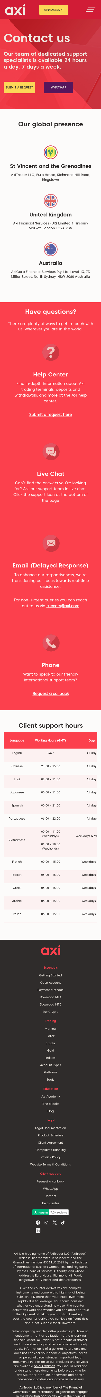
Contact (50, 1196)
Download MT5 (50, 1004)
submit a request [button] (19, 87)
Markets (50, 1028)
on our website (44, 1366)
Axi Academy (50, 1096)
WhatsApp (50, 1188)
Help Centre (50, 1203)
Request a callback (51, 693)
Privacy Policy (50, 1157)
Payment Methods (50, 990)
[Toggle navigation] (90, 10)
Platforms (50, 1072)
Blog (50, 1111)
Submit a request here (50, 414)
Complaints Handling (51, 1150)
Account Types (50, 1065)
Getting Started (50, 975)
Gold (50, 1050)
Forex (51, 1036)
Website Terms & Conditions (50, 1164)
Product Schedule (50, 1135)
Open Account (54, 9)
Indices (50, 1058)
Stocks (50, 1043)
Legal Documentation (50, 1128)
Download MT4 (50, 997)
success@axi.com (62, 606)
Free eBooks (50, 1104)
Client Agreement (50, 1142)
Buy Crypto (50, 1012)
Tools (50, 1079)
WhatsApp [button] (58, 87)
